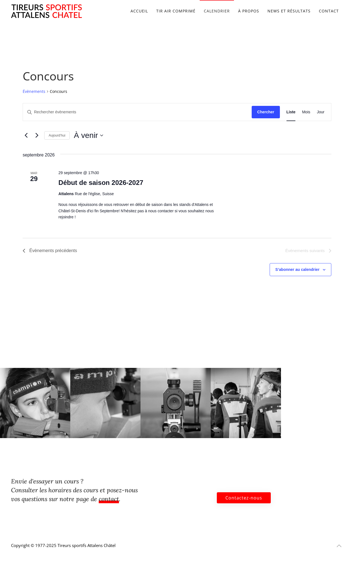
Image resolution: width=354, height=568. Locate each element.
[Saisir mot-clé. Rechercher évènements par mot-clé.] (137, 112)
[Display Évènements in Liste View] (291, 112)
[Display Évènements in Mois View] (306, 112)
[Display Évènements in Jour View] (320, 112)
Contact (329, 11)
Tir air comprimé (176, 11)
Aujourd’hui (57, 135)
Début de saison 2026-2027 (100, 182)
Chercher (265, 112)
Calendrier (217, 11)
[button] (339, 546)
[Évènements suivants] (36, 135)
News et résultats (289, 11)
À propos (248, 11)
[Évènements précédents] (26, 135)
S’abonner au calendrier (297, 269)
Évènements (34, 91)
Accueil (139, 11)
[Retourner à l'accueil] (46, 11)
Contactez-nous (243, 498)
